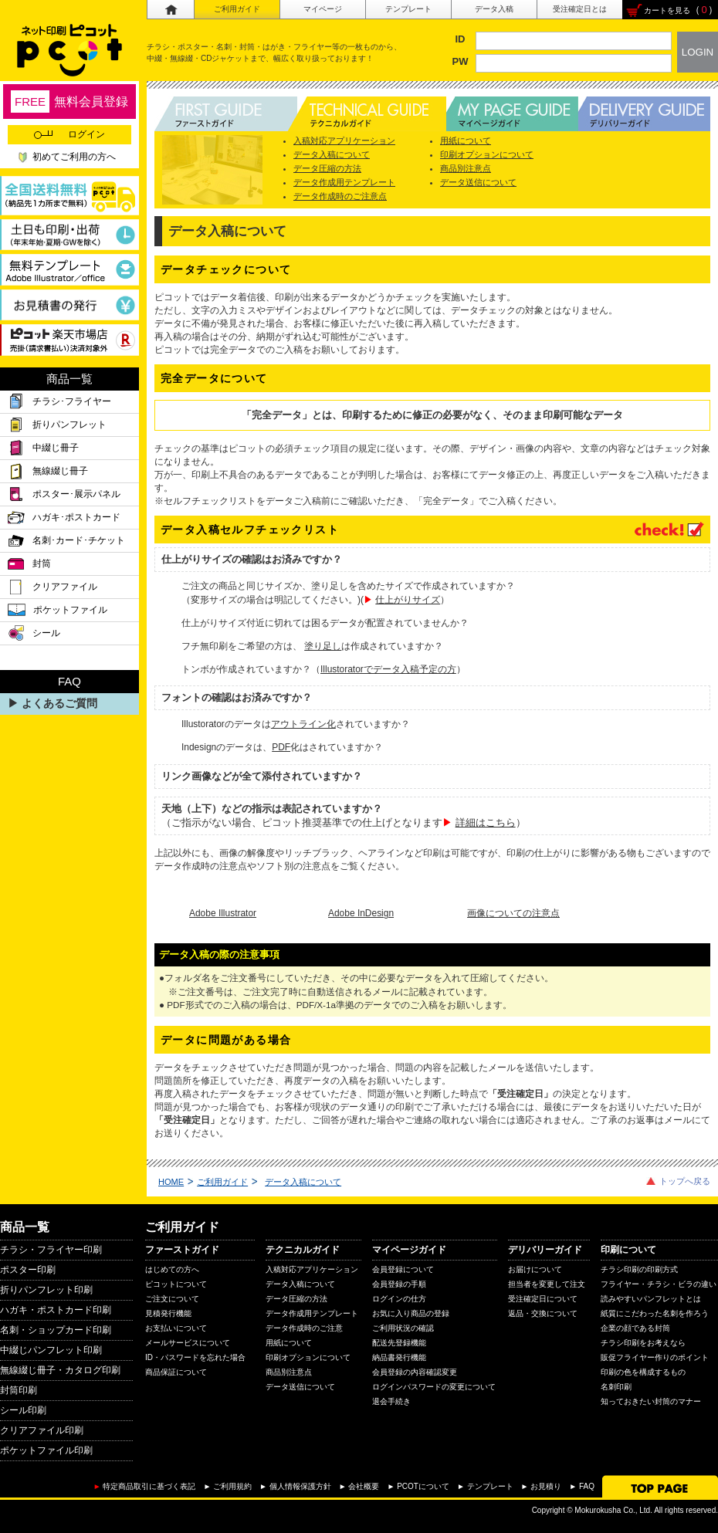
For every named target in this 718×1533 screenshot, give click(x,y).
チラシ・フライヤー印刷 (51, 1249)
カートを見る (667, 10)
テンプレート (408, 9)
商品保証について (176, 1372)
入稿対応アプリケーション (344, 140)
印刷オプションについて (486, 154)
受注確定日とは (580, 9)
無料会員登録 (69, 101)
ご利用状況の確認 (403, 1328)
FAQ (586, 1486)
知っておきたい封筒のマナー (651, 1401)
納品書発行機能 (399, 1357)
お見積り (545, 1486)
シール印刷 (23, 1410)
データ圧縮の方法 (327, 168)
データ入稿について (331, 154)
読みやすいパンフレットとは (651, 1298)
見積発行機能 (168, 1313)
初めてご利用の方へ (74, 156)
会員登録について (403, 1269)
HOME (171, 1181)
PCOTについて (423, 1486)
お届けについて (535, 1269)
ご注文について (172, 1298)
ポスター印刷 (28, 1269)
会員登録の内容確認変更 (414, 1372)
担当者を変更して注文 (546, 1284)
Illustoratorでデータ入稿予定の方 (388, 669)
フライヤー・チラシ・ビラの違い (658, 1284)
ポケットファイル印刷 (46, 1450)
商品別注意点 (465, 168)
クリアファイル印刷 (41, 1430)
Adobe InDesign (361, 913)
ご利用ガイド (237, 9)
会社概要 (363, 1486)
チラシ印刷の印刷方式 (639, 1269)
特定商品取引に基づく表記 (149, 1486)
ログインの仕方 (399, 1298)
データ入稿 (494, 9)
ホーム (170, 9)
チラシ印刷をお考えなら (643, 1342)
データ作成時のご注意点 (340, 196)
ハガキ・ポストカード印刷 (55, 1310)
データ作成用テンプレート (344, 182)
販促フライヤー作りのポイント (655, 1357)
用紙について (465, 140)
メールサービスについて (187, 1342)
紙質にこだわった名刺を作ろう (655, 1313)
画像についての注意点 (513, 913)
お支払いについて (176, 1328)
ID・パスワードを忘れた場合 (195, 1357)
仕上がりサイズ (407, 599)
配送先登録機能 (399, 1342)
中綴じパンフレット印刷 (51, 1350)
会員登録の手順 (399, 1284)
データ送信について (478, 182)
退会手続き (391, 1401)
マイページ (322, 9)
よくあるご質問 (59, 703)
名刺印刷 (616, 1386)
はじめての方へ (172, 1269)
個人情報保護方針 (300, 1486)
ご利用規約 (232, 1486)
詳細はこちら (486, 822)
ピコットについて (176, 1284)
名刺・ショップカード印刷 (55, 1330)
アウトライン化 (303, 724)
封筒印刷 (18, 1390)
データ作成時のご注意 (304, 1328)
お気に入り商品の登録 (410, 1313)
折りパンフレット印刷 (46, 1289)
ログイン (69, 134)
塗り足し (322, 646)
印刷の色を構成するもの (643, 1372)
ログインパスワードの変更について (434, 1386)
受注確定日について (542, 1298)
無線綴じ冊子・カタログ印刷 (60, 1370)
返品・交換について (542, 1313)
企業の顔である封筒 (635, 1328)
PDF (281, 747)
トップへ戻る (684, 1181)
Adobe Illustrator (222, 913)
